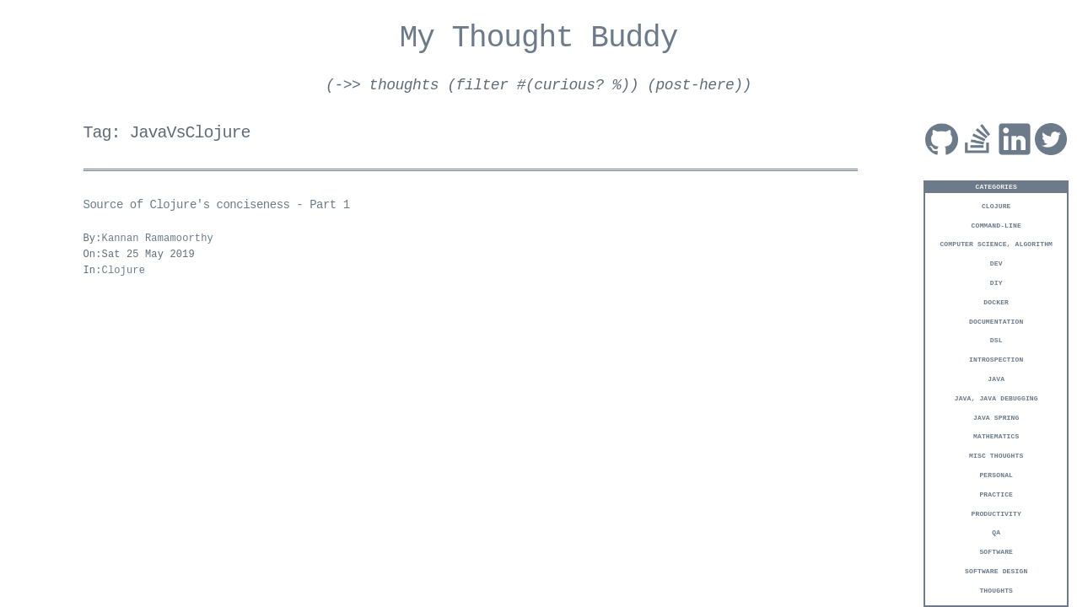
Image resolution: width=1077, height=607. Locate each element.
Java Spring (996, 417)
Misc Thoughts (996, 454)
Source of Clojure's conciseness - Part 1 (216, 205)
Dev (996, 262)
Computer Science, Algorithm (996, 243)
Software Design (996, 570)
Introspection (996, 358)
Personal (996, 474)
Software (996, 551)
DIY (996, 282)
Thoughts (996, 589)
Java (996, 378)
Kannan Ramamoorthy (157, 239)
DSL (996, 339)
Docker (996, 301)
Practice (996, 493)
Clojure (996, 205)
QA (996, 531)
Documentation (996, 320)
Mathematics (996, 435)
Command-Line (996, 224)
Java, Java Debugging (996, 397)
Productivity (996, 513)
